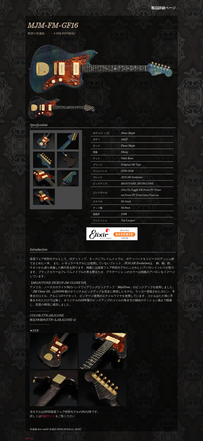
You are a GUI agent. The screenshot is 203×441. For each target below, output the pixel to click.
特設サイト (48, 416)
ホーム (29, 438)
